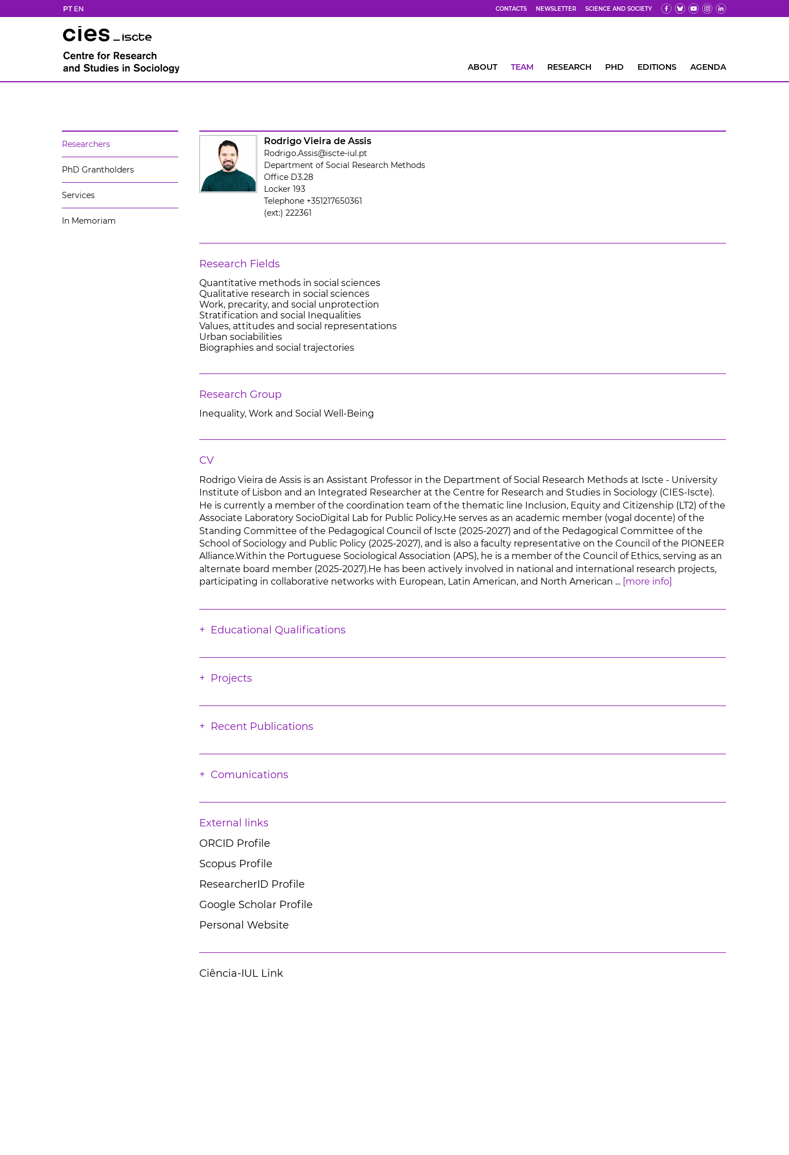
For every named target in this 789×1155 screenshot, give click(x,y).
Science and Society (618, 8)
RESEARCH (569, 67)
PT (67, 9)
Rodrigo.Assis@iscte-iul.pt (315, 153)
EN (79, 9)
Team (522, 67)
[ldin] (721, 8)
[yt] (694, 8)
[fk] (707, 8)
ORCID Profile (234, 843)
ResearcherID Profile (252, 884)
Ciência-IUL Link (241, 973)
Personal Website (244, 925)
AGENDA (708, 67)
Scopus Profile (235, 864)
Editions (657, 67)
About (482, 67)
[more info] (647, 581)
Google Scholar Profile (256, 904)
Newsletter (556, 8)
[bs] (680, 8)
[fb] (666, 8)
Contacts (511, 8)
